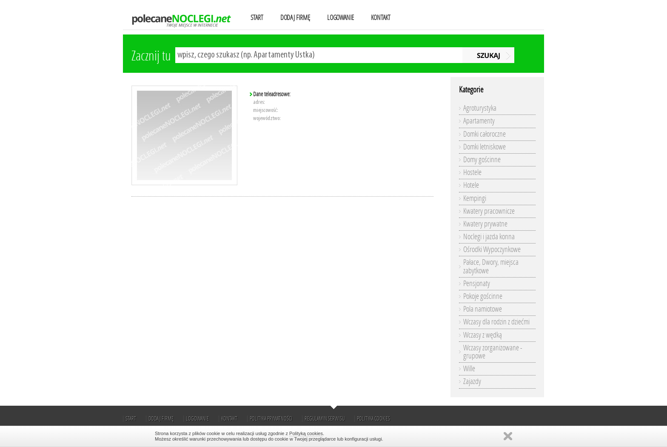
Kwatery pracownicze (489, 211)
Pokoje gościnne (482, 296)
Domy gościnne (482, 159)
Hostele (472, 172)
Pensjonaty (476, 283)
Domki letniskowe (484, 147)
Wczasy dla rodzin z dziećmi (496, 322)
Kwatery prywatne (485, 224)
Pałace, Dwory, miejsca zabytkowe (491, 266)
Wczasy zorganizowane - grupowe (492, 352)
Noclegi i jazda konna (489, 236)
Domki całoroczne (484, 134)
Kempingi (474, 198)
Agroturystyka (479, 108)
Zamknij (508, 436)
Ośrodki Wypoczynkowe (492, 249)
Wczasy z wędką (482, 335)
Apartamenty (479, 121)
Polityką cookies (306, 433)
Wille (469, 368)
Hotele (471, 185)
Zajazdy (472, 381)
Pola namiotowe (482, 309)
